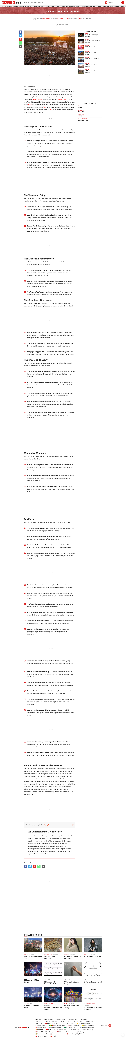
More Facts (39, 1023)
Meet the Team (60, 1019)
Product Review (72, 1019)
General (58, 6)
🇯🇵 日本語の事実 (74, 1030)
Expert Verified (73, 18)
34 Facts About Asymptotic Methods (51, 983)
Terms (69, 1021)
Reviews (117, 6)
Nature (99, 6)
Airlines (4, 6)
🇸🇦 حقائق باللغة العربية (70, 1027)
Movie (94, 6)
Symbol (80, 107)
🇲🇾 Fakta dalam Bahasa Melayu (45, 1032)
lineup (30, 104)
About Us (38, 1019)
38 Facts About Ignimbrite (49, 957)
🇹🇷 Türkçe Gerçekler (41, 1036)
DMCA (62, 1021)
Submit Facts (89, 1021)
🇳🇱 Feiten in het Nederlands (65, 1032)
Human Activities (70, 6)
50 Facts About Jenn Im (92, 956)
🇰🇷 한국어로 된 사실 (88, 1030)
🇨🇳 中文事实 (54, 1036)
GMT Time (81, 111)
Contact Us (84, 1019)
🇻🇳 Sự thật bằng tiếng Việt (74, 1034)
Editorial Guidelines (86, 18)
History (63, 6)
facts (44, 107)
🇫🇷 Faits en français (67, 1023)
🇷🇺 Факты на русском (56, 1034)
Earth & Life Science (35, 6)
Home (60, 8)
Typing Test (81, 116)
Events (42, 6)
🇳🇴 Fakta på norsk (41, 1027)
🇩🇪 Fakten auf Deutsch (51, 1023)
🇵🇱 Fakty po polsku (81, 1032)
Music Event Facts (62, 25)
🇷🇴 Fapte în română (41, 1034)
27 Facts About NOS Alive (92, 59)
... (125, 6)
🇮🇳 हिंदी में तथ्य (39, 1030)
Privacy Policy (78, 1021)
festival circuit (37, 99)
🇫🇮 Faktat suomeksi (55, 1027)
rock (51, 110)
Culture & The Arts (24, 6)
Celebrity (9, 6)
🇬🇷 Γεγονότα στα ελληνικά (87, 1027)
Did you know (62, 99)
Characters (15, 6)
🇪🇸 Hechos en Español (83, 1023)
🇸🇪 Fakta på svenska (88, 1025)
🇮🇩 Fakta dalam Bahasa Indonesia (56, 1030)
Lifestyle (78, 6)
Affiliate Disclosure (51, 1021)
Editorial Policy (48, 1019)
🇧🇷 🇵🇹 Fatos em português (57, 1025)
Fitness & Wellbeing (51, 6)
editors (36, 846)
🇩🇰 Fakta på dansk (73, 1025)
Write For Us (39, 1021)
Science (122, 6)
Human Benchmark (83, 120)
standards (45, 843)
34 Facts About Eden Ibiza (92, 47)
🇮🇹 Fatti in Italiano (41, 1025)
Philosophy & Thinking (107, 6)
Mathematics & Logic (87, 6)
